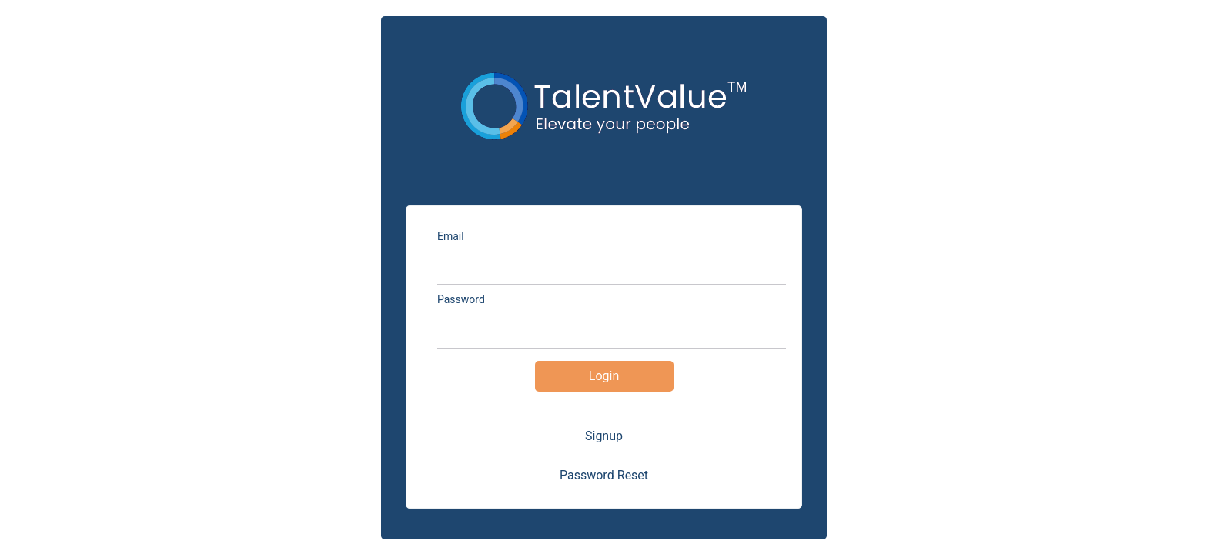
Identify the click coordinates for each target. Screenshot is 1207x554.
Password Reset (603, 475)
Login (603, 376)
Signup (603, 436)
